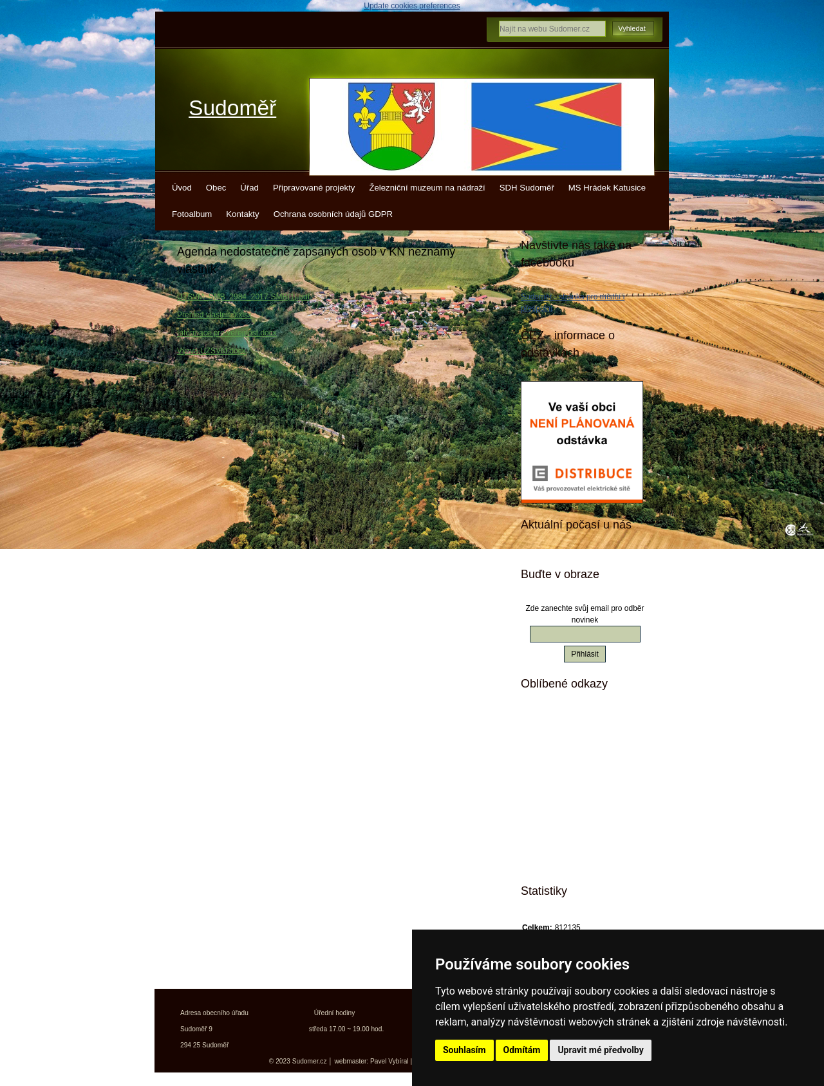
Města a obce (567, 858)
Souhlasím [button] (464, 1050)
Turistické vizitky (574, 767)
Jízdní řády (563, 835)
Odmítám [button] (522, 1050)
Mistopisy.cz (565, 722)
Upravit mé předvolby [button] (600, 1050)
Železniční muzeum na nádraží (427, 187)
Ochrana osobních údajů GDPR (333, 214)
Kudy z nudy (566, 745)
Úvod (182, 187)
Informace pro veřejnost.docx (227, 332)
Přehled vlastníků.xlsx (214, 314)
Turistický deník (572, 790)
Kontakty (242, 214)
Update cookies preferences (412, 5)
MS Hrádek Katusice (607, 187)
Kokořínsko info (572, 813)
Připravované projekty (314, 187)
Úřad (249, 187)
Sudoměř (232, 108)
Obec (216, 187)
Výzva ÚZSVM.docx (211, 350)
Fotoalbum (192, 214)
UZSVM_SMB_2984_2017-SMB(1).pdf (243, 296)
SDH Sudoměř (527, 187)
